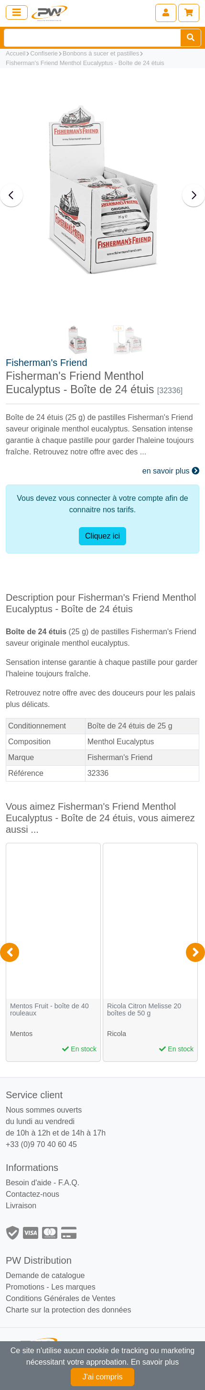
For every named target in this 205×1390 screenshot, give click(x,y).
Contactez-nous (32, 1194)
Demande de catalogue (45, 1275)
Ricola (116, 1033)
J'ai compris (103, 1377)
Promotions (25, 1287)
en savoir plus (170, 471)
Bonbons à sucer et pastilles (101, 53)
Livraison (21, 1206)
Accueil (15, 53)
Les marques (73, 1287)
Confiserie (44, 53)
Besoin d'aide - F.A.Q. (42, 1183)
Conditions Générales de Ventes (60, 1298)
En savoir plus (155, 1362)
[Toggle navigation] (17, 12)
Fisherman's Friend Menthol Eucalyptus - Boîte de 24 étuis (85, 62)
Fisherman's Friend (46, 362)
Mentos (21, 1033)
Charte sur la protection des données (68, 1310)
